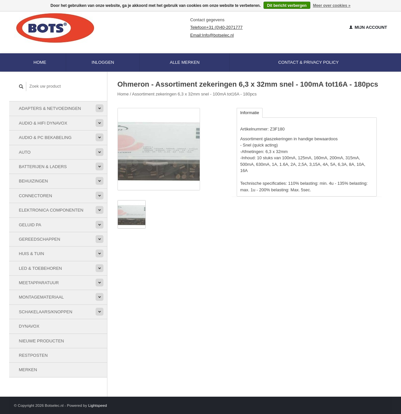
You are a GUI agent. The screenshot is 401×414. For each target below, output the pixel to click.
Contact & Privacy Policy (308, 62)
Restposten (33, 355)
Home (39, 62)
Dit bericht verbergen (287, 5)
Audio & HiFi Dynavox (43, 123)
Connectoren (35, 195)
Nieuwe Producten (41, 340)
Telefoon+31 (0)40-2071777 (216, 27)
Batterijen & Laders (43, 166)
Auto (25, 152)
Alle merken (185, 62)
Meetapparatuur (39, 282)
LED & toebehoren (40, 268)
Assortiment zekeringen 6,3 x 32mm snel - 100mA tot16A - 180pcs (194, 94)
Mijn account (368, 27)
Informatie (249, 112)
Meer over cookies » (332, 5)
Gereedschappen (39, 239)
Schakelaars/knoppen (45, 311)
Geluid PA (30, 224)
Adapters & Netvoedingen (50, 108)
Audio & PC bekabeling (45, 137)
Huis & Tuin (31, 253)
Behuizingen (33, 181)
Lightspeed (97, 405)
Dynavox (29, 326)
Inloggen (103, 62)
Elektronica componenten (51, 210)
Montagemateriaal (41, 297)
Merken (28, 369)
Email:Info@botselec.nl (212, 35)
